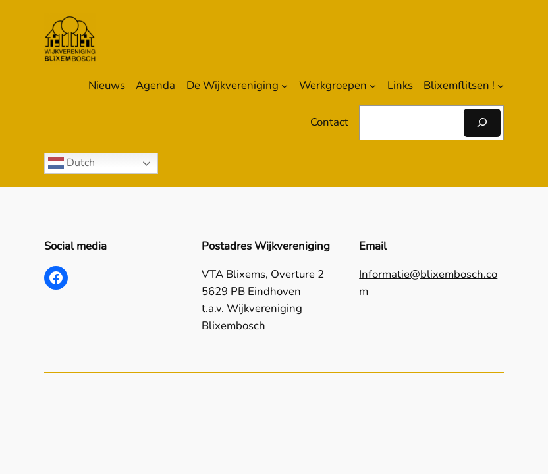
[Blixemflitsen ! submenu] (500, 85)
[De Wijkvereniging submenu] (284, 85)
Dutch (71, 163)
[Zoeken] (482, 123)
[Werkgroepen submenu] (373, 85)
